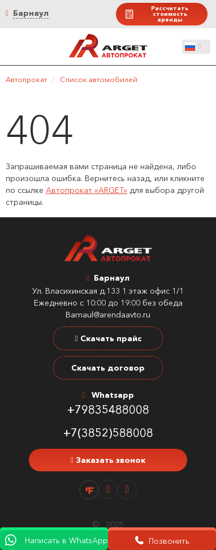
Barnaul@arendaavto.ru (108, 315)
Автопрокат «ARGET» (86, 190)
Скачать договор (108, 368)
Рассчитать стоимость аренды (156, 14)
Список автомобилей (98, 79)
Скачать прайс (108, 338)
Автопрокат (26, 79)
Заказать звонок (108, 460)
